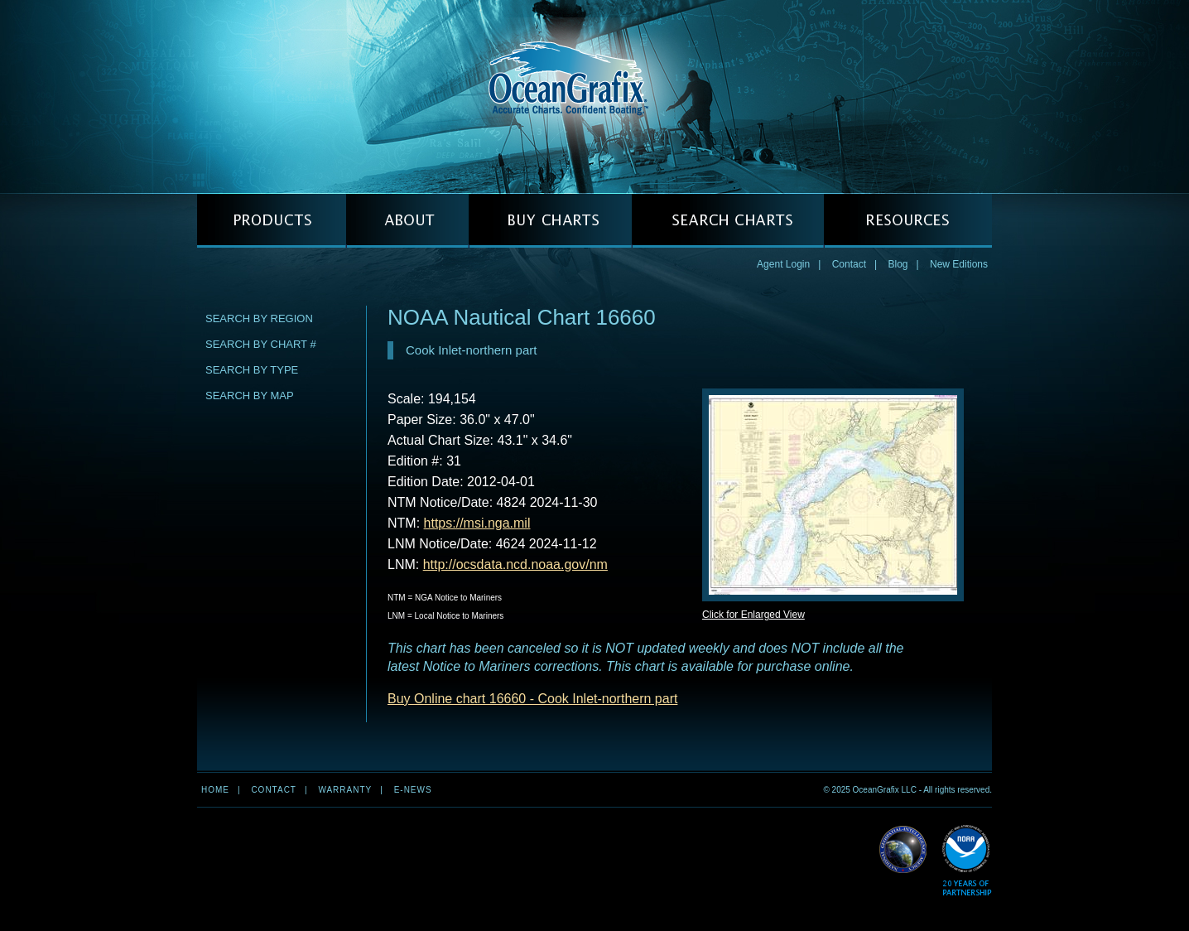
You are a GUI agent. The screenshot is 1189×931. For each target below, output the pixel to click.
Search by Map (249, 395)
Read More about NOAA (966, 861)
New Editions (959, 264)
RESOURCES (908, 221)
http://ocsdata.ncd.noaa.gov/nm (515, 564)
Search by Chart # (260, 344)
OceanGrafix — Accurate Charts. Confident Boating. (594, 96)
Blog (897, 264)
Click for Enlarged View (753, 614)
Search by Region (259, 318)
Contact (849, 264)
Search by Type (251, 370)
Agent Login (783, 264)
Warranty (345, 789)
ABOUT (407, 221)
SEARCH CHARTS (728, 221)
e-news (413, 789)
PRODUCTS (271, 221)
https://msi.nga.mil (477, 523)
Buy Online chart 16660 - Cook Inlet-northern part (532, 699)
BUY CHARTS (550, 221)
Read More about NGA (903, 850)
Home (215, 789)
